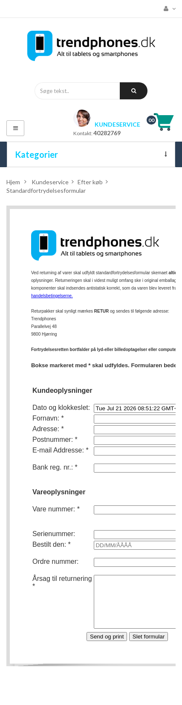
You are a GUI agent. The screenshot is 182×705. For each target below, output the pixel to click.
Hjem (13, 182)
